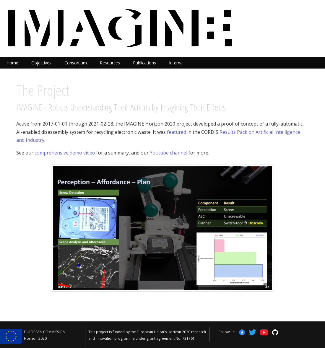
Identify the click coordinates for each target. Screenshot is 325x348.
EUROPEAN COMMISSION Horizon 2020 (44, 335)
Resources (110, 63)
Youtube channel (168, 152)
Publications (144, 63)
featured (176, 132)
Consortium (75, 63)
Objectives (41, 63)
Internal (176, 63)
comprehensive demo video (65, 152)
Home (12, 63)
